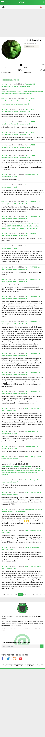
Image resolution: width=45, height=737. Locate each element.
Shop (41, 7)
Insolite (14, 623)
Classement (10, 616)
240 (12, 594)
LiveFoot (31, 629)
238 (4, 594)
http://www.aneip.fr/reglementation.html (15, 104)
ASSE (36, 629)
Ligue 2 (36, 623)
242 (20, 594)
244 (29, 594)
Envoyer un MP (31, 47)
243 (24, 594)
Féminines (14, 622)
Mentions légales (10, 666)
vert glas (4, 84)
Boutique (4, 618)
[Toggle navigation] (2, 2)
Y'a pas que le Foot (22, 623)
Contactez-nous (39, 664)
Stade (3, 623)
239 (8, 594)
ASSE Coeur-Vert (15, 625)
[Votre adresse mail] (21, 646)
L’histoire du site (35, 666)
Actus (3, 7)
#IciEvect (38, 616)
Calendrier (18, 616)
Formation (8, 622)
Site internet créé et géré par (20, 664)
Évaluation (32, 616)
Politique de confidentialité (23, 666)
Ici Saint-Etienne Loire (16, 629)
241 (16, 594)
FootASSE (25, 629)
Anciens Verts (6, 625)
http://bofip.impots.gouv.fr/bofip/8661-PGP (17, 466)
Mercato (8, 623)
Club (34, 622)
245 (33, 594)
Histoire (30, 623)
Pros (3, 622)
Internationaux (28, 622)
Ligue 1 (41, 623)
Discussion (25, 616)
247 (41, 594)
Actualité (4, 616)
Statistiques (40, 622)
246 (37, 594)
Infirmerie (21, 622)
